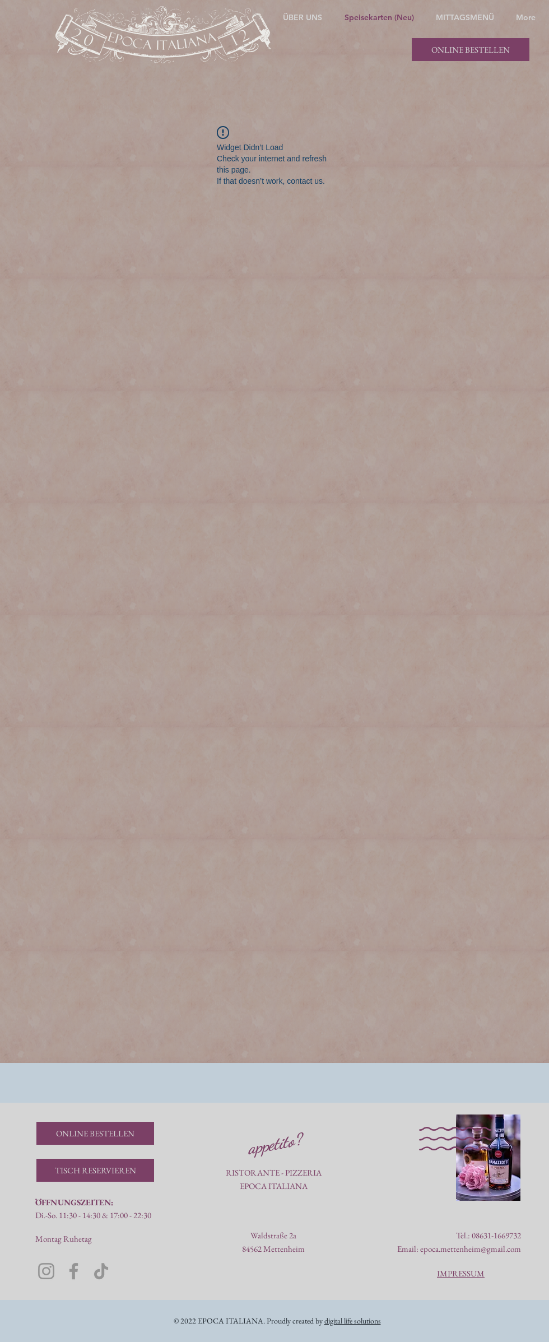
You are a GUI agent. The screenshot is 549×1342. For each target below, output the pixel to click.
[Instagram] (46, 1271)
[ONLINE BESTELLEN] (470, 49)
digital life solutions (352, 1321)
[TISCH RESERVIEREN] (95, 1170)
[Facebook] (74, 1271)
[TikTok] (101, 1271)
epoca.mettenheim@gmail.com (470, 1248)
